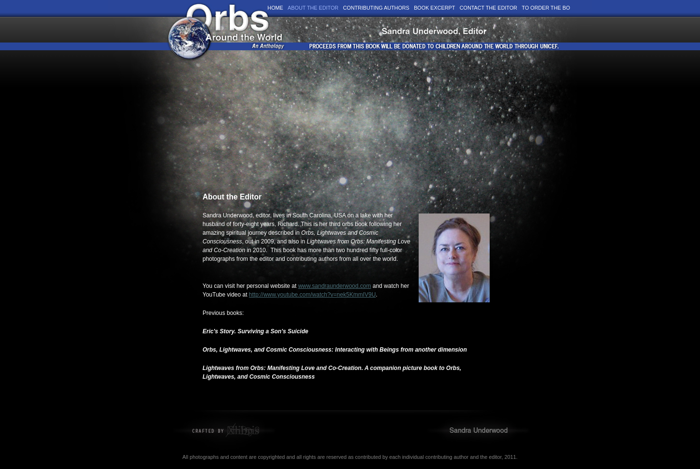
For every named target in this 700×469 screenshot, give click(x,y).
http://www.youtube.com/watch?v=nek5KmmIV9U (312, 294)
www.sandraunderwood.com (334, 286)
